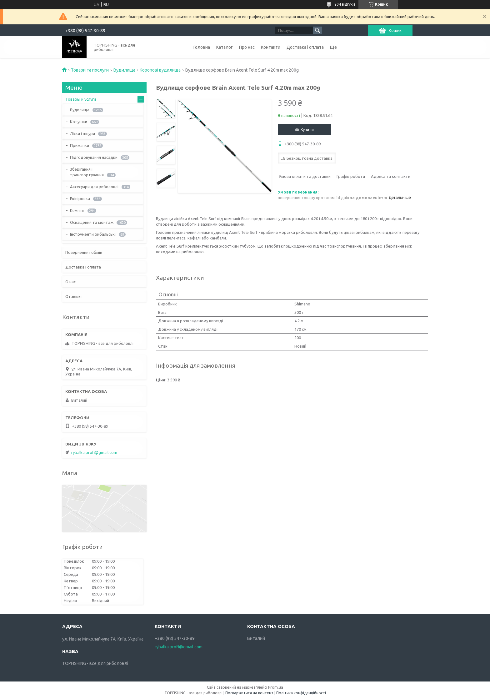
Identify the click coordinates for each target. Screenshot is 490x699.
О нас (70, 281)
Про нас (247, 47)
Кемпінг (77, 210)
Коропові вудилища (160, 70)
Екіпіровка (80, 198)
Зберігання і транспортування (87, 172)
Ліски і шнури (82, 133)
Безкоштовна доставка (309, 158)
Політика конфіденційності (301, 693)
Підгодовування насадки (94, 157)
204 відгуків (344, 4)
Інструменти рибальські (93, 234)
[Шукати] (317, 30)
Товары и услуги (80, 99)
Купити (307, 129)
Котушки (78, 121)
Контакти (270, 47)
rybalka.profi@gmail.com (94, 452)
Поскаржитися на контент (249, 693)
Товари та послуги (90, 70)
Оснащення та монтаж (91, 222)
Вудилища (124, 70)
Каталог (224, 47)
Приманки (79, 145)
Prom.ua (275, 687)
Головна (201, 47)
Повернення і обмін (83, 252)
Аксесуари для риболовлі (94, 186)
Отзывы (73, 296)
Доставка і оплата (305, 47)
